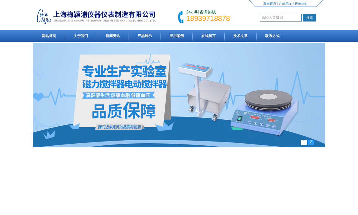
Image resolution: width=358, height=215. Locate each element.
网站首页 (49, 36)
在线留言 (208, 36)
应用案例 (176, 36)
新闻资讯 (113, 36)
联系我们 (301, 3)
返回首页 (269, 3)
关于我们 (81, 36)
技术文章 (240, 36)
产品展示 (285, 3)
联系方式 (272, 36)
